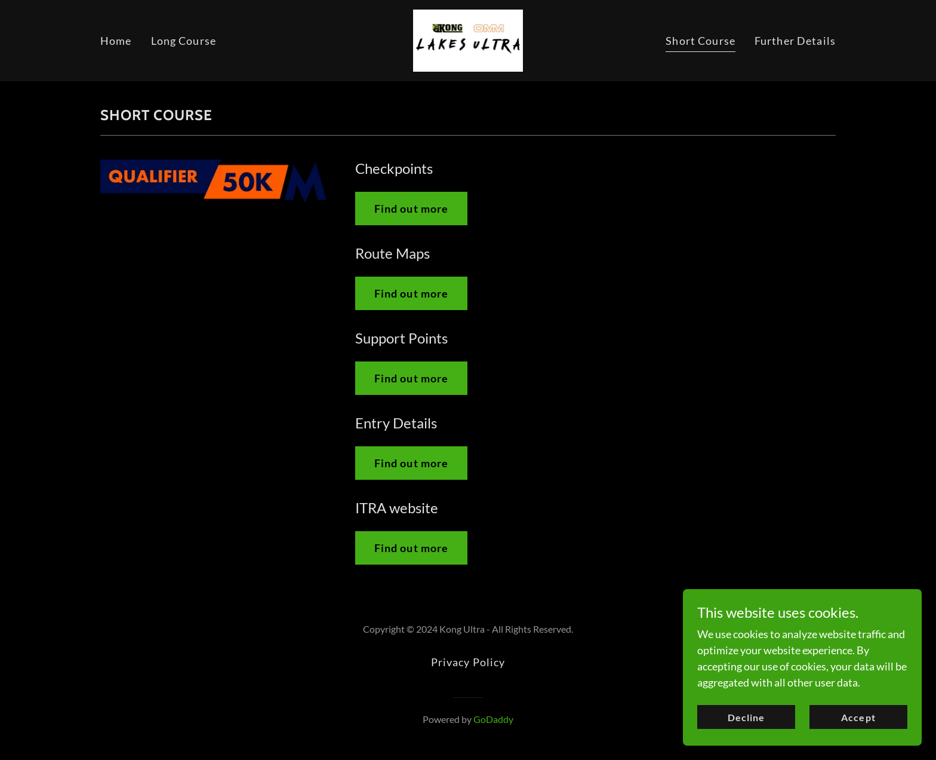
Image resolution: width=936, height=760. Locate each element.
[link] (468, 39)
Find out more (411, 208)
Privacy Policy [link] (468, 662)
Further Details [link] (795, 40)
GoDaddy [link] (493, 719)
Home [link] (116, 40)
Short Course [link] (700, 40)
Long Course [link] (183, 40)
